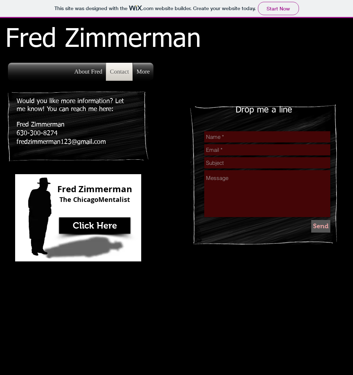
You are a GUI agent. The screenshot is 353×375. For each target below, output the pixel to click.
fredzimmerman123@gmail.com (61, 142)
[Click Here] (94, 225)
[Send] (320, 226)
